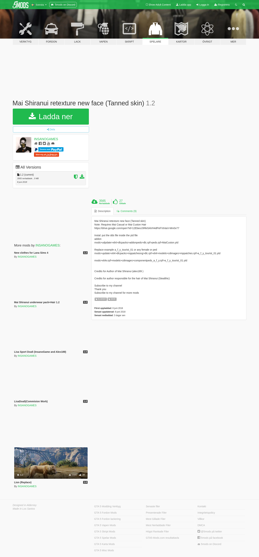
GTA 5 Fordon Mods (105, 512)
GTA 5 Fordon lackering (107, 519)
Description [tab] (102, 211)
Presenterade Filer (156, 512)
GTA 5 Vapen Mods (105, 525)
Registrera (222, 4)
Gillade (122, 203)
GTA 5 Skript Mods (104, 531)
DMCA (201, 525)
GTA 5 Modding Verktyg (107, 506)
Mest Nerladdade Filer (158, 525)
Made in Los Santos (24, 508)
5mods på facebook (210, 537)
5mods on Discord (209, 544)
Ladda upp (183, 4)
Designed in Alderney (25, 505)
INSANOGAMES (46, 139)
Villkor (200, 519)
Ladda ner (51, 116)
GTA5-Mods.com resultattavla (162, 537)
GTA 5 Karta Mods (104, 544)
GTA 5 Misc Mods (104, 550)
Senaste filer (153, 506)
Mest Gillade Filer (155, 519)
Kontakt (201, 506)
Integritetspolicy (206, 512)
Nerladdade (104, 203)
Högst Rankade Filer (157, 531)
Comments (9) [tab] (127, 211)
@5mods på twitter (209, 531)
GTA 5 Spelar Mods (105, 537)
